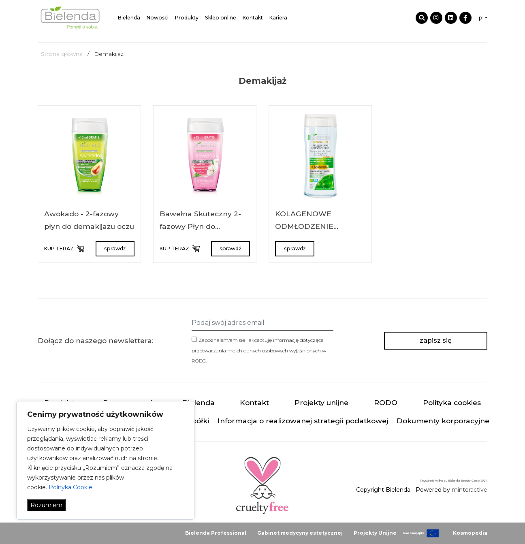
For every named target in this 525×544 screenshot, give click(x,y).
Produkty (186, 18)
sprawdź (115, 248)
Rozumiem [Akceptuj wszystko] (46, 505)
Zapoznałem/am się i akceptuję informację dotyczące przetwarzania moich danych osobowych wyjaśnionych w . (259, 350)
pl (481, 18)
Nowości (158, 18)
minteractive (469, 489)
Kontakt (253, 18)
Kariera (278, 18)
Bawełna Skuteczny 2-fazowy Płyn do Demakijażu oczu (200, 226)
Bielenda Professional (215, 533)
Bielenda (129, 18)
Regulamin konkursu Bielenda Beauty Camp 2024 (453, 480)
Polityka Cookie (70, 487)
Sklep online (220, 18)
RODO (199, 361)
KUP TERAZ (63, 248)
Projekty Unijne (375, 533)
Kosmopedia (470, 533)
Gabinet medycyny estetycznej (300, 533)
